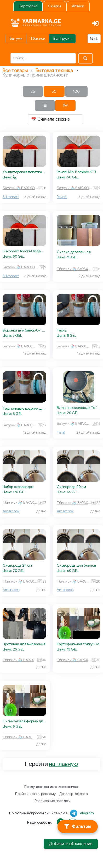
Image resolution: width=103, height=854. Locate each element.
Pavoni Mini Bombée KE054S (78, 172)
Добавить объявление (71, 843)
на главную (63, 764)
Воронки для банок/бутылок (24, 330)
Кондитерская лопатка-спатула (24, 172)
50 (54, 91)
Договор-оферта (73, 794)
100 (76, 91)
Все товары (15, 70)
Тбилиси (37, 38)
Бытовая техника (54, 70)
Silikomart (11, 197)
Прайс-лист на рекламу (35, 794)
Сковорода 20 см (71, 487)
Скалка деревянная (73, 252)
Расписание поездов (52, 801)
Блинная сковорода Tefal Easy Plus (78, 407)
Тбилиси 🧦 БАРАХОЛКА (75, 269)
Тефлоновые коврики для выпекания (24, 408)
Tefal (61, 432)
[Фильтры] (78, 826)
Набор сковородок (18, 487)
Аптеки (78, 6)
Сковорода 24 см (17, 565)
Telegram (86, 813)
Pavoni (62, 197)
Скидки (54, 6)
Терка (62, 330)
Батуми (16, 38)
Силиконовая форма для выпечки (24, 721)
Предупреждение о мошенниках (51, 787)
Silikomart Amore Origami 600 (24, 251)
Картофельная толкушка (78, 644)
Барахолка (28, 6)
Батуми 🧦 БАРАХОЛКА (20, 188)
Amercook (11, 511)
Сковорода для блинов (76, 565)
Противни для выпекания (24, 644)
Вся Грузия (62, 38)
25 (33, 91)
